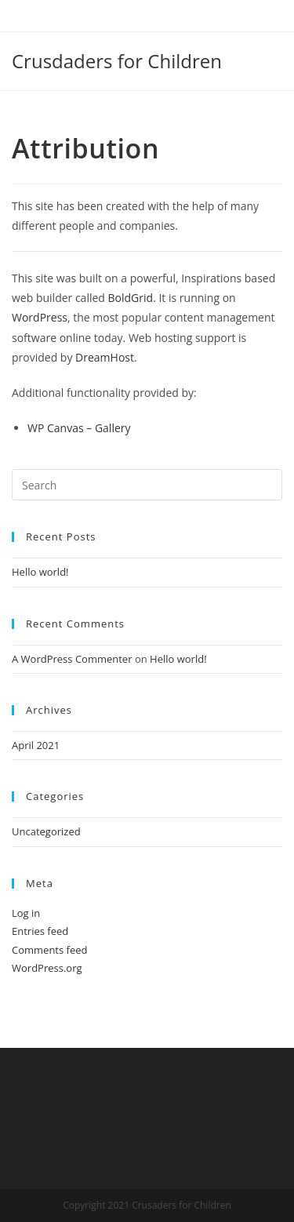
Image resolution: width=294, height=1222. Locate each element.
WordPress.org (47, 968)
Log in (26, 913)
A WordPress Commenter (72, 659)
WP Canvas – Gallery (79, 427)
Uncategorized (46, 831)
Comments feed (49, 950)
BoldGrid (131, 297)
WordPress (39, 317)
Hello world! (40, 572)
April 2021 (36, 745)
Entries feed (40, 931)
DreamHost (104, 357)
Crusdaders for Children (117, 61)
